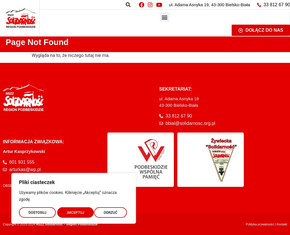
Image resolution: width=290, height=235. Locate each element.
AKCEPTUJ (110, 211)
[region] (73, 197)
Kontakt (282, 224)
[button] (128, 4)
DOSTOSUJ (37, 211)
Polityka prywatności (260, 224)
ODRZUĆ (73, 211)
